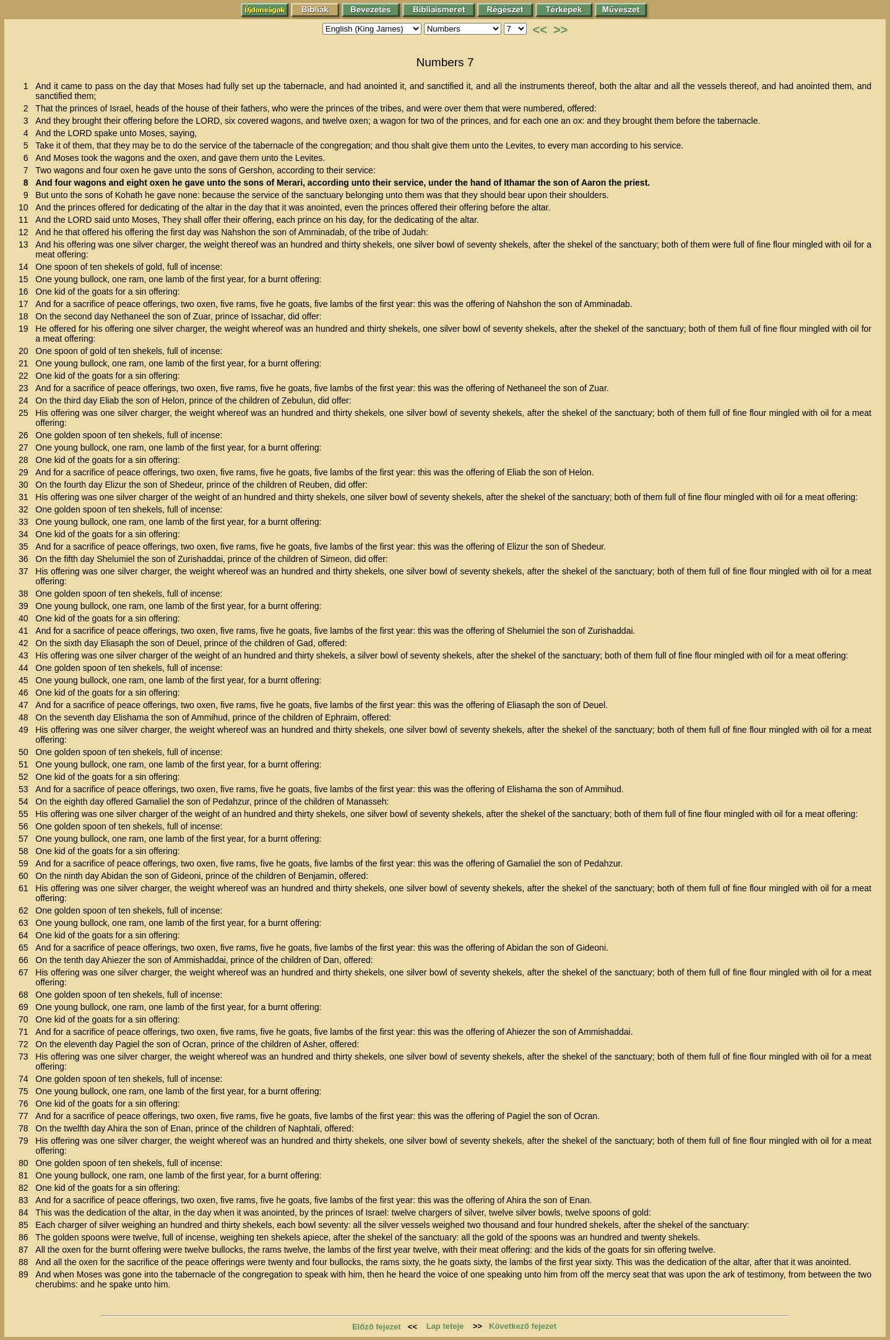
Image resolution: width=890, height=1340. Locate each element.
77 (26, 1116)
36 (26, 559)
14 (26, 267)
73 (26, 1056)
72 (26, 1044)
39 (26, 606)
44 (26, 668)
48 (26, 717)
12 (26, 232)
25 (26, 413)
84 (26, 1212)
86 (26, 1237)
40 (26, 618)
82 (26, 1188)
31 (26, 497)
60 (26, 876)
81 (26, 1175)
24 (26, 400)
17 (26, 304)
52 (26, 777)
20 (26, 351)
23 (26, 388)
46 (26, 693)
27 (26, 447)
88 (26, 1262)
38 (26, 594)
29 (26, 472)
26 (26, 435)
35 (26, 546)
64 (26, 935)
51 (26, 764)
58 (26, 851)
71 (26, 1032)
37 (26, 571)
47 (26, 705)
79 (26, 1141)
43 (26, 655)
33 (26, 522)
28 (26, 460)
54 (26, 801)
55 (26, 814)
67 (26, 972)
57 (26, 839)
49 (26, 730)
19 (26, 329)
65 (26, 948)
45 (26, 680)
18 (26, 316)
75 (26, 1091)
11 (26, 220)
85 (26, 1225)
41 (26, 631)
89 (26, 1274)
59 (26, 863)
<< (540, 30)
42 (26, 643)
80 (26, 1163)
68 (26, 995)
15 (26, 279)
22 (26, 376)
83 (26, 1200)
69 (26, 1007)
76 (26, 1104)
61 (26, 888)
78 (26, 1128)
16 (26, 291)
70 (26, 1019)
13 (26, 244)
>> (560, 30)
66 (26, 960)
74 (26, 1079)
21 (26, 363)
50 (26, 752)
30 (26, 485)
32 (26, 509)
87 (26, 1250)
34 (26, 534)
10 (26, 207)
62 (26, 910)
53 (26, 789)
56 (26, 826)
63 (26, 923)
